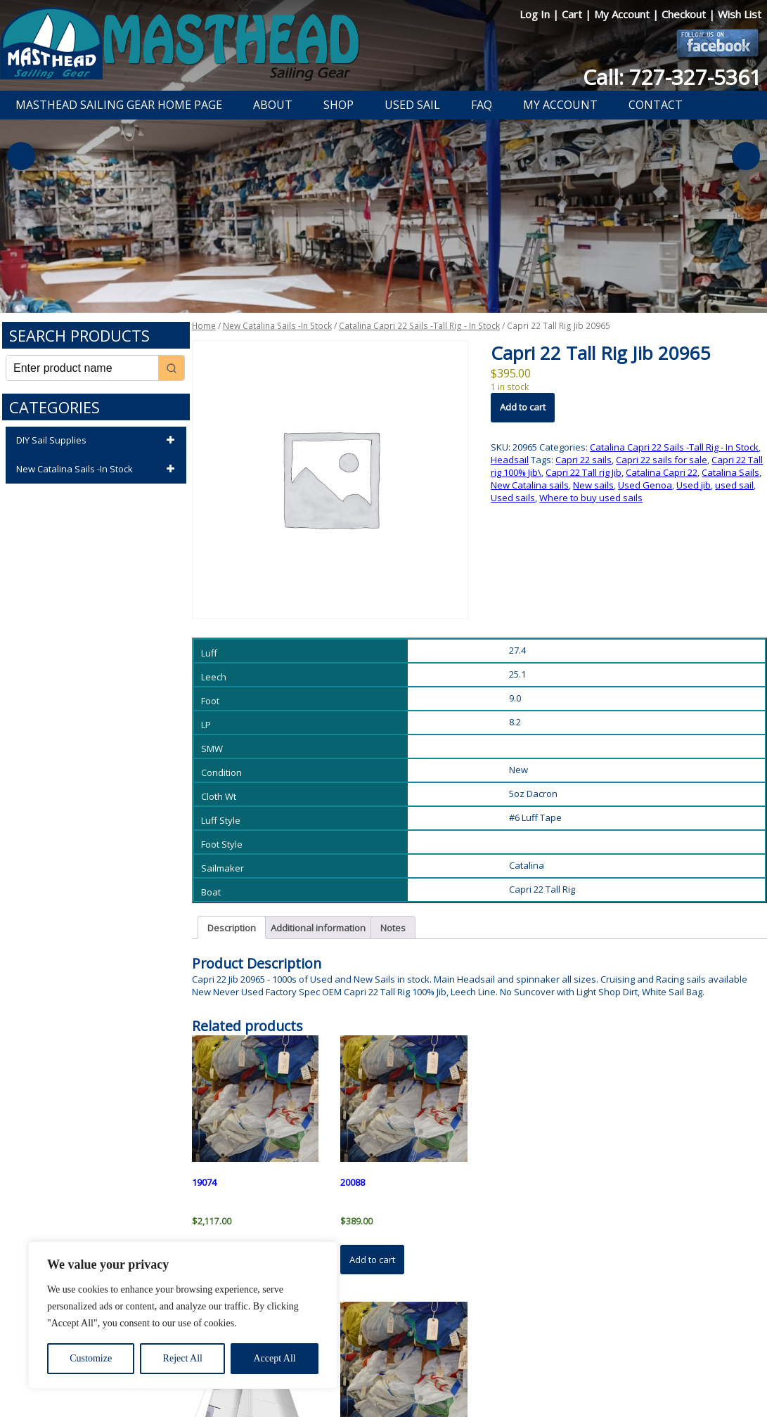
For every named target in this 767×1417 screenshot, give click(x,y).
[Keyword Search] (82, 368)
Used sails (513, 497)
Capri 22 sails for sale (661, 459)
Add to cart (523, 407)
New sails (593, 485)
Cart (573, 14)
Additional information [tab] (318, 927)
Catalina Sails (730, 472)
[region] (182, 1315)
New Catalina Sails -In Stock (97, 469)
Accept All (274, 1358)
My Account (623, 14)
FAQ (481, 104)
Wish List (739, 14)
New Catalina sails (530, 485)
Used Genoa (645, 485)
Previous (21, 156)
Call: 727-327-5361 (672, 77)
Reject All (182, 1358)
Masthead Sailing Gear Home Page (118, 104)
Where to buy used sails (591, 497)
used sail (734, 485)
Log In (536, 14)
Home (204, 326)
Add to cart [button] (372, 1259)
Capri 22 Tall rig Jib (583, 472)
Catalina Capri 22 (661, 472)
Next (746, 156)
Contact (656, 104)
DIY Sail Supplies (97, 441)
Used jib (693, 485)
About (272, 104)
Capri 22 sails (583, 459)
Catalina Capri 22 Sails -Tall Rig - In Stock (419, 326)
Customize (91, 1358)
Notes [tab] (393, 927)
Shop (338, 104)
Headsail (510, 459)
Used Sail (412, 104)
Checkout (685, 14)
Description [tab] (231, 927)
